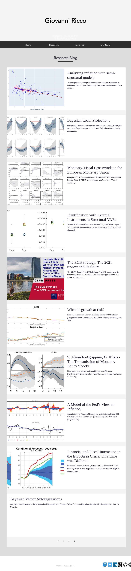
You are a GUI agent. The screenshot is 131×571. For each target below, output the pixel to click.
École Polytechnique (66, 38)
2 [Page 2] (69, 541)
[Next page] (74, 541)
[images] (120, 564)
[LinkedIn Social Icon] (115, 564)
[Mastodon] (105, 564)
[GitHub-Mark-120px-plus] (125, 564)
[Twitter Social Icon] (110, 564)
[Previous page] (58, 541)
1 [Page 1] (63, 541)
